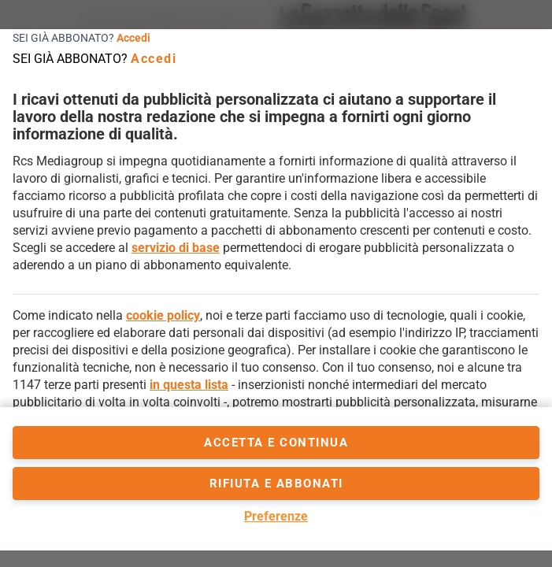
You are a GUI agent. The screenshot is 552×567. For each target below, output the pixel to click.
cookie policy (163, 315)
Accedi (133, 38)
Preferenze (276, 516)
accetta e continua (276, 442)
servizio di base (176, 247)
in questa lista (189, 384)
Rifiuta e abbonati (276, 483)
